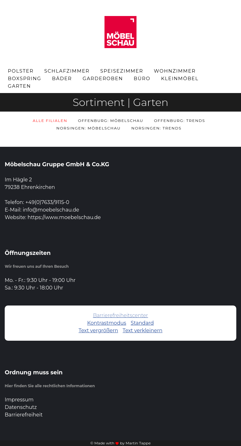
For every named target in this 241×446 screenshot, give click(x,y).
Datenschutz (21, 407)
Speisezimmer (121, 71)
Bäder (62, 78)
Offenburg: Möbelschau (110, 121)
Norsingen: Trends (156, 128)
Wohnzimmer (174, 71)
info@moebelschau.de (51, 210)
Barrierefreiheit (24, 415)
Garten (19, 86)
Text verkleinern (143, 330)
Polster (21, 71)
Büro (142, 78)
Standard (142, 323)
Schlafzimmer (66, 71)
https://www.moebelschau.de (64, 217)
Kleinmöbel (179, 78)
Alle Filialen (50, 121)
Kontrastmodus (106, 323)
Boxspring (24, 78)
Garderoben (103, 78)
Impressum (19, 400)
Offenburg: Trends (179, 121)
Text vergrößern (98, 330)
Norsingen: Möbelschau (88, 128)
